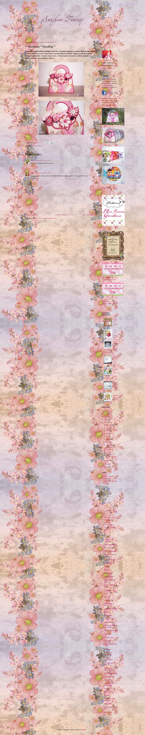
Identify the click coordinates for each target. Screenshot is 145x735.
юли (107, 430)
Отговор (33, 166)
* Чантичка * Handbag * (115, 397)
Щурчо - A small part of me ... (109, 699)
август (108, 428)
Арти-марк (107, 522)
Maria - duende (109, 576)
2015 (106, 416)
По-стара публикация (90, 215)
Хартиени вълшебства (111, 517)
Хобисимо (107, 520)
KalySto (106, 570)
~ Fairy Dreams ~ (109, 619)
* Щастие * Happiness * (110, 453)
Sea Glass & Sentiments (108, 653)
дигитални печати (109, 481)
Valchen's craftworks (111, 630)
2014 (106, 419)
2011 (106, 467)
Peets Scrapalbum (110, 544)
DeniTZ (106, 566)
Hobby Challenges (109, 527)
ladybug (106, 688)
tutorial (106, 478)
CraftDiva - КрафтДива (108, 658)
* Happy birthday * (111, 457)
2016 (106, 414)
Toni (32, 160)
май (107, 436)
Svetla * (106, 60)
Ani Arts (107, 600)
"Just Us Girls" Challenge (109, 540)
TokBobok (107, 634)
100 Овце (107, 649)
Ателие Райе (108, 680)
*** (105, 530)
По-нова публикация (32, 215)
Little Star (107, 590)
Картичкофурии (109, 525)
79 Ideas (107, 695)
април (108, 439)
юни (107, 433)
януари (108, 460)
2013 (106, 422)
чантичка (34, 146)
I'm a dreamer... (109, 548)
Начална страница (61, 215)
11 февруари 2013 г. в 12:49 (42, 160)
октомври (109, 425)
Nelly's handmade (110, 551)
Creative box (108, 615)
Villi (32, 173)
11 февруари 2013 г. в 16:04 (42, 173)
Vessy (106, 593)
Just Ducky (107, 641)
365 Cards (107, 712)
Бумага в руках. (109, 692)
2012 (106, 464)
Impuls (106, 612)
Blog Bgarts (108, 704)
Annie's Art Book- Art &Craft (110, 626)
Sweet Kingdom (109, 673)
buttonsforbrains (109, 563)
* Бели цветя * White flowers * (115, 385)
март (107, 442)
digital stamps (108, 476)
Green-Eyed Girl (109, 622)
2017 (106, 411)
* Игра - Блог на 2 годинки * (115, 322)
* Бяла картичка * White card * (115, 359)
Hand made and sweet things (109, 684)
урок (105, 483)
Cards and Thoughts (110, 609)
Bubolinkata (108, 573)
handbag (39, 146)
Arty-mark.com (109, 676)
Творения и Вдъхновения (108, 669)
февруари (109, 445)
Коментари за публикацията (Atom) (46, 218)
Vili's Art (107, 597)
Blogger (84, 729)
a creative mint (109, 637)
